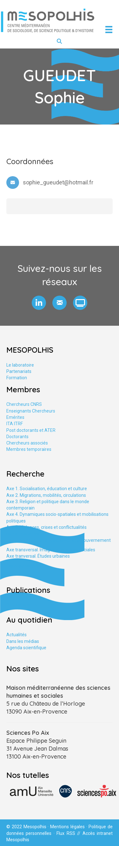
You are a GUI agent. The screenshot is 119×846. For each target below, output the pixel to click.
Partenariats (18, 371)
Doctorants (17, 436)
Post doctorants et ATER (31, 430)
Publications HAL (23, 604)
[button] (39, 303)
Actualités (16, 634)
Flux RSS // (69, 833)
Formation (16, 377)
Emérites (15, 417)
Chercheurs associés (27, 442)
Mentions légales (67, 826)
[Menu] (109, 29)
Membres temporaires (28, 449)
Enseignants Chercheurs (30, 410)
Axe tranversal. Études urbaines (38, 556)
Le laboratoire (20, 365)
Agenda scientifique (26, 647)
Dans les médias (22, 641)
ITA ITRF (14, 423)
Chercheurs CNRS (24, 404)
